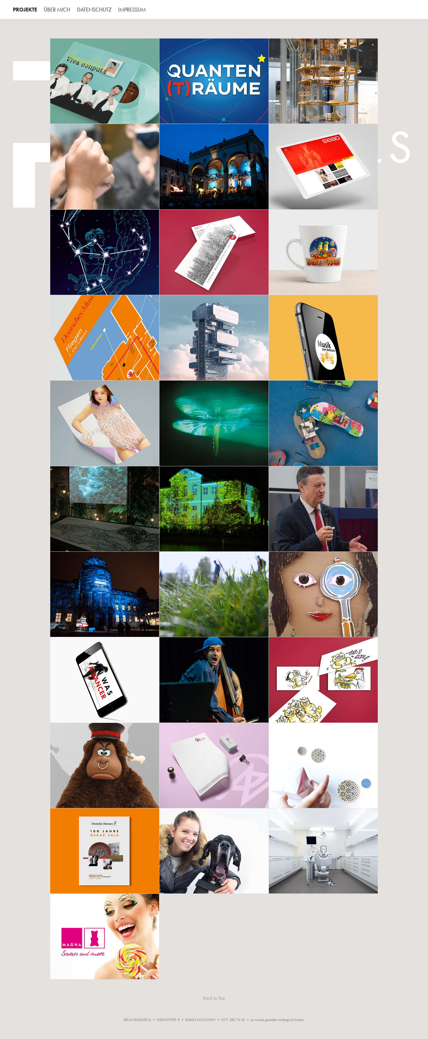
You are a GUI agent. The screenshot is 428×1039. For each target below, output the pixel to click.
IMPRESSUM (132, 9)
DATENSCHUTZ (94, 9)
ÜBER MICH (57, 9)
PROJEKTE (25, 9)
